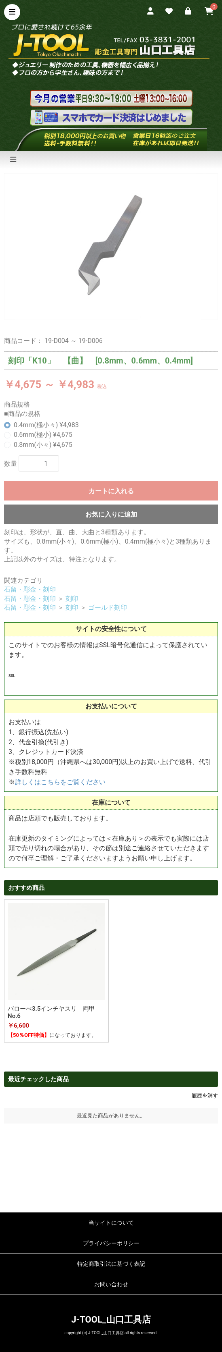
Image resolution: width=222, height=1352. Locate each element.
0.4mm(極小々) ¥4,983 (46, 425)
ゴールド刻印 (107, 607)
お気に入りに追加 (111, 514)
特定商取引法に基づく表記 (111, 1264)
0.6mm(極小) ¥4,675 (43, 434)
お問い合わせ (111, 1284)
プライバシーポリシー (111, 1243)
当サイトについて (111, 1222)
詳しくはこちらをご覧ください (60, 782)
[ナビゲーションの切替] (13, 160)
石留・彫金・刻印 (30, 589)
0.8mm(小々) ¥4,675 (43, 445)
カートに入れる (111, 491)
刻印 (72, 598)
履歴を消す (205, 1095)
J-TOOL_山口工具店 (110, 1320)
